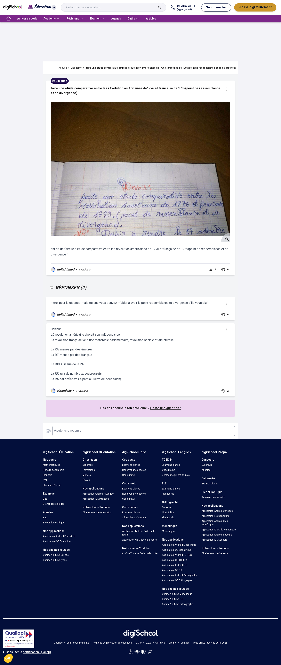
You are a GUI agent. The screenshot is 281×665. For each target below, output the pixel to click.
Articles (151, 18)
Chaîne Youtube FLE (172, 599)
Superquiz (167, 507)
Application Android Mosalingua (179, 545)
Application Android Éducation (59, 536)
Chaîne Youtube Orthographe (177, 604)
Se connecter (216, 7)
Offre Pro (160, 642)
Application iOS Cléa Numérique (219, 529)
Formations (89, 470)
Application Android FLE (174, 565)
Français (47, 475)
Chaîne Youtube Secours (215, 553)
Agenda (116, 18)
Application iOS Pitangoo (96, 498)
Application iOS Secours (214, 539)
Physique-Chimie (52, 485)
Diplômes (88, 465)
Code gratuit (128, 475)
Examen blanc (209, 483)
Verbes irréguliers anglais (176, 475)
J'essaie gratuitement (255, 7)
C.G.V (148, 642)
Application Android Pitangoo (98, 493)
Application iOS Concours (215, 516)
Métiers (87, 475)
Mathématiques (51, 465)
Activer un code (27, 18)
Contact (185, 642)
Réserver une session (134, 470)
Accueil (63, 67)
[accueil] (8, 18)
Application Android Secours (217, 534)
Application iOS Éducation (57, 541)
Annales (206, 470)
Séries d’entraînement (134, 517)
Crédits (173, 642)
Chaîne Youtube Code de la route (139, 553)
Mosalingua (168, 531)
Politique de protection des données (112, 642)
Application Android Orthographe (179, 575)
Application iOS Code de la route (139, 539)
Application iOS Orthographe (177, 580)
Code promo (168, 470)
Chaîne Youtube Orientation (97, 512)
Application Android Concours (218, 511)
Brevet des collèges (54, 504)
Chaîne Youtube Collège (56, 555)
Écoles (86, 480)
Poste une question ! (165, 408)
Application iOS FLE (172, 570)
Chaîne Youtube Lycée (55, 560)
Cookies (58, 642)
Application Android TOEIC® (177, 555)
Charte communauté (78, 642)
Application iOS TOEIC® (174, 560)
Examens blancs (131, 465)
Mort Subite (168, 512)
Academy (76, 67)
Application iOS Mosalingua (176, 550)
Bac (45, 498)
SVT (45, 480)
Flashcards (168, 493)
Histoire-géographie (53, 470)
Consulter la (27, 652)
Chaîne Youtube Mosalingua (177, 594)
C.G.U (139, 642)
